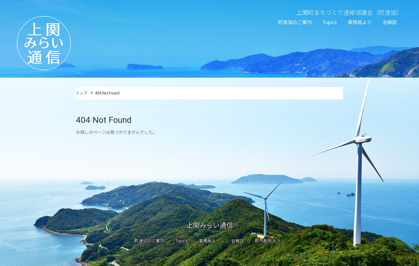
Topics (330, 22)
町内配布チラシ (270, 241)
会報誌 (389, 22)
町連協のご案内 (295, 22)
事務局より (360, 22)
